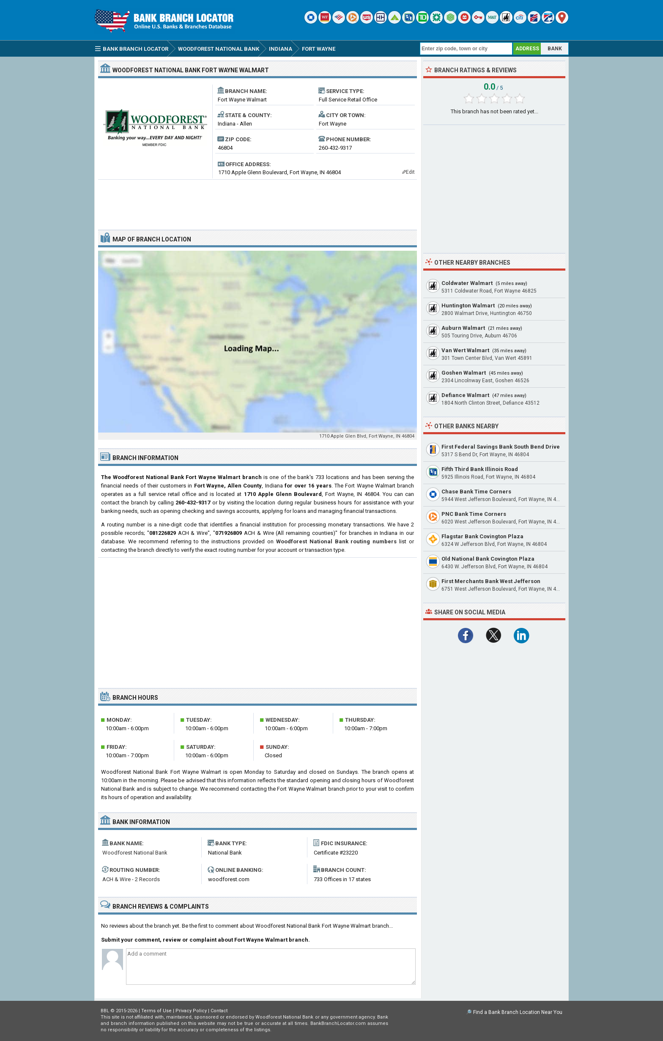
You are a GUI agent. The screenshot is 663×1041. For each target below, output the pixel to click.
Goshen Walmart (463, 373)
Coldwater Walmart (467, 283)
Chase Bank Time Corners (476, 491)
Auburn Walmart (463, 328)
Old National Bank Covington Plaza (487, 559)
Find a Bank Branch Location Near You (517, 1012)
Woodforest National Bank (134, 852)
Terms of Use (156, 1011)
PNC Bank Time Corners (473, 514)
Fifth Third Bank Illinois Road (479, 469)
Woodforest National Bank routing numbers (336, 541)
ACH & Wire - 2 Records (131, 879)
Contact (219, 1011)
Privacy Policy (191, 1011)
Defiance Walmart (465, 395)
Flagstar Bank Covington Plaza (482, 536)
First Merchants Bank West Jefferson (490, 581)
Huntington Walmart (468, 305)
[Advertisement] (257, 201)
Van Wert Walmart (465, 350)
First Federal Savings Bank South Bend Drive (500, 447)
